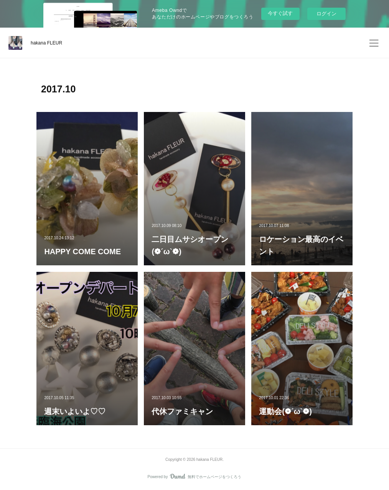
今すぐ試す (280, 13)
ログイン (326, 13)
